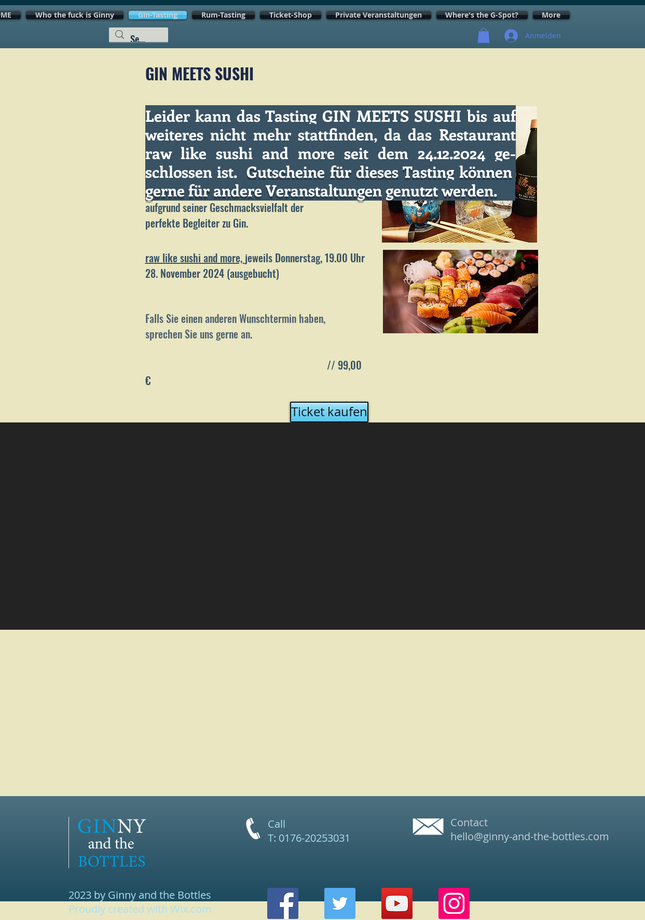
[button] (483, 35)
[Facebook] (282, 903)
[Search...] (138, 38)
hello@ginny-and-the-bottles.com (529, 836)
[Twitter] (339, 903)
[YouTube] (397, 903)
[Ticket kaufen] (329, 412)
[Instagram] (454, 903)
